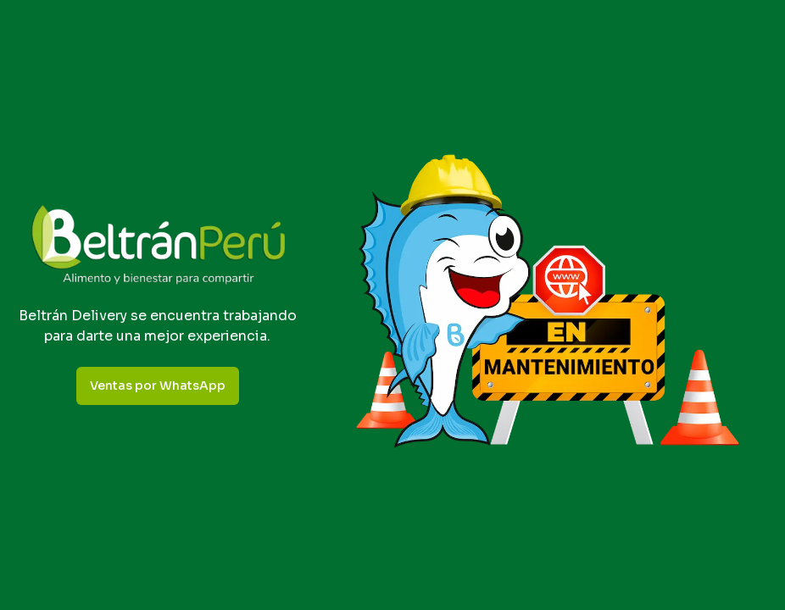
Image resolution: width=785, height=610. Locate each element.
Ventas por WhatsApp (157, 385)
